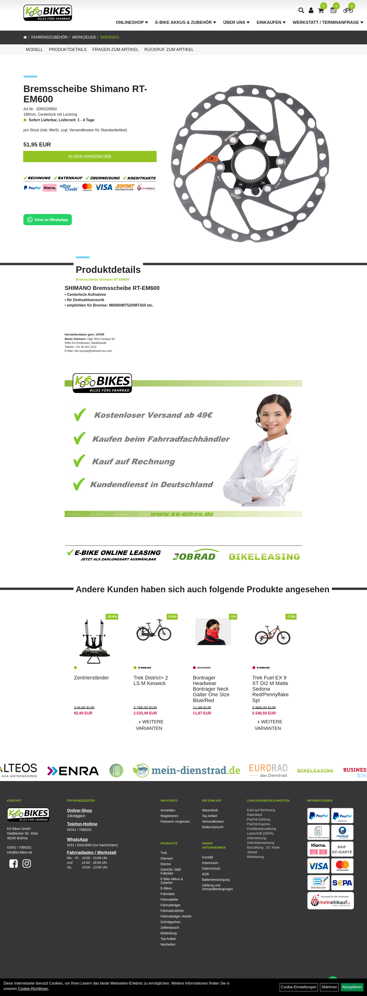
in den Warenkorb (89, 156)
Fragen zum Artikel (115, 49)
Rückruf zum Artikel (169, 49)
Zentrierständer (91, 678)
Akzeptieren (352, 987)
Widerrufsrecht (212, 827)
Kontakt (207, 857)
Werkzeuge (84, 37)
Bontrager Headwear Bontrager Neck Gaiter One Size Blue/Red (211, 689)
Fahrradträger (171, 905)
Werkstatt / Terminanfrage (328, 22)
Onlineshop (132, 22)
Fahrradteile (169, 899)
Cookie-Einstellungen (298, 987)
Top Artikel (209, 816)
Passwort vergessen (175, 821)
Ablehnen (329, 987)
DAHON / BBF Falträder (171, 871)
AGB (205, 874)
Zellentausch (170, 927)
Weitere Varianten (150, 725)
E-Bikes (166, 888)
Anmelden (168, 810)
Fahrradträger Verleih (176, 916)
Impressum (210, 863)
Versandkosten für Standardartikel (98, 130)
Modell (34, 49)
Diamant (167, 858)
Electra (166, 864)
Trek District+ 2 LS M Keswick (150, 680)
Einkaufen (271, 22)
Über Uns (236, 22)
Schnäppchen (171, 922)
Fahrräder (168, 894)
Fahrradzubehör (49, 37)
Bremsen (109, 37)
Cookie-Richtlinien (33, 989)
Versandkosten (213, 821)
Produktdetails (68, 49)
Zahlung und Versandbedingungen (217, 887)
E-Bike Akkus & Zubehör (185, 22)
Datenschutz (211, 868)
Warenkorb (210, 810)
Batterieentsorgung (216, 880)
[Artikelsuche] (301, 11)
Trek (164, 853)
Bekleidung (169, 933)
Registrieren (169, 816)
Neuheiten (168, 944)
